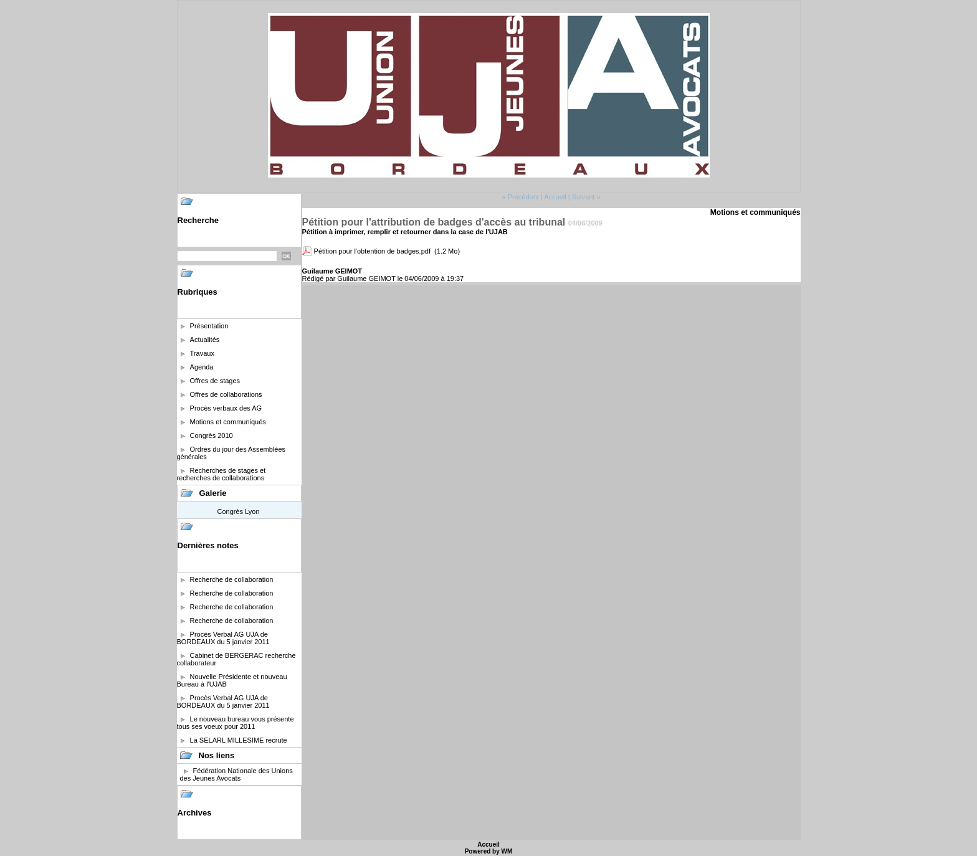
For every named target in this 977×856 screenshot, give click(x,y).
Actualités (205, 339)
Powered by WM (489, 851)
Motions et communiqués (228, 422)
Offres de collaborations (226, 394)
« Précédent (520, 197)
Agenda (202, 367)
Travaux (202, 353)
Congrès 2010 (211, 435)
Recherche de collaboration (232, 579)
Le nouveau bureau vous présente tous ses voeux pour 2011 (235, 722)
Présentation (209, 326)
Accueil (555, 197)
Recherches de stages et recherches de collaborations (221, 474)
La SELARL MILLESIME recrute (238, 740)
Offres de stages (215, 380)
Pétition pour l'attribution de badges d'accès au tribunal (434, 222)
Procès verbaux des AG (226, 408)
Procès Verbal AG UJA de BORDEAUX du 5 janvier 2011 (223, 637)
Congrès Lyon (238, 511)
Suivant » (586, 197)
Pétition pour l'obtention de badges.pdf (372, 251)
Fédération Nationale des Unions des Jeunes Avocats (236, 774)
